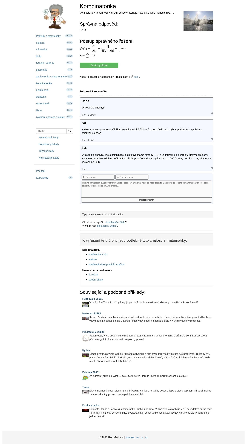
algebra (54, 42)
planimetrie (54, 89)
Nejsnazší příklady (49, 157)
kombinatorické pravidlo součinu (107, 264)
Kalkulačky (54, 177)
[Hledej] (69, 131)
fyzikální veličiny (54, 62)
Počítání (40, 171)
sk (146, 437)
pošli (135, 77)
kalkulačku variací (107, 226)
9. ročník (93, 274)
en (137, 437)
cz (142, 437)
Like (212, 113)
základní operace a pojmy (54, 116)
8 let (84, 169)
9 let (84, 114)
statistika (54, 96)
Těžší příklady (46, 151)
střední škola (96, 279)
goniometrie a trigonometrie (54, 76)
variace (93, 259)
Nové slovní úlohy (48, 137)
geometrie (54, 69)
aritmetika (54, 49)
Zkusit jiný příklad (99, 65)
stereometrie (54, 103)
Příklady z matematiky (54, 35)
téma (54, 110)
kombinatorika (54, 83)
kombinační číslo (115, 222)
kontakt (130, 437)
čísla (54, 56)
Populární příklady (49, 144)
